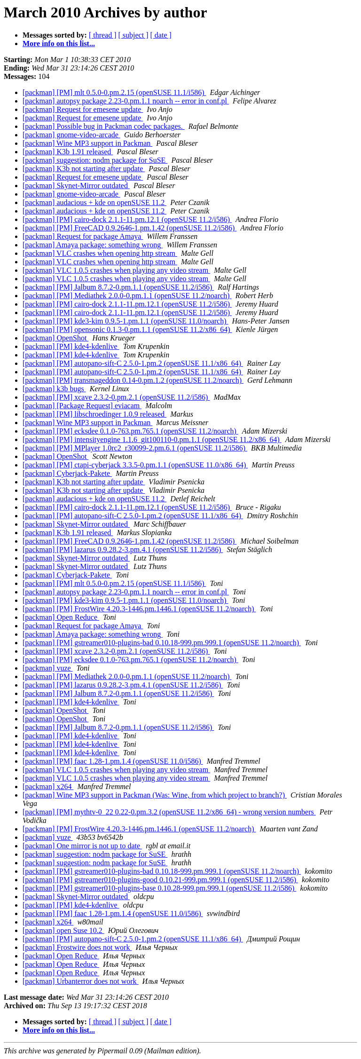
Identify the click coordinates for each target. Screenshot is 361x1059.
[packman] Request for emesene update (83, 109)
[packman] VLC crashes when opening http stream (100, 253)
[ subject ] (133, 35)
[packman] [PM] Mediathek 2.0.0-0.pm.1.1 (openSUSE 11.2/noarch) (127, 296)
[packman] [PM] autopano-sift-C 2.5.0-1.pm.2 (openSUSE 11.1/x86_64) (133, 363)
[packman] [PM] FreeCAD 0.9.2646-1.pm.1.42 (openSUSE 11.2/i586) (129, 228)
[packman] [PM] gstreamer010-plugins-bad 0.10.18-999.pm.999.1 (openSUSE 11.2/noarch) (162, 643)
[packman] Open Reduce (61, 617)
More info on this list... (59, 43)
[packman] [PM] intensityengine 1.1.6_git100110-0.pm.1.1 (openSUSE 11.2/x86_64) (152, 439)
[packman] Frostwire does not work (77, 947)
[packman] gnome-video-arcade (71, 135)
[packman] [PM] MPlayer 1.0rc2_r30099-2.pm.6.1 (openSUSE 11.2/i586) (135, 448)
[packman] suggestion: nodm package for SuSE (95, 160)
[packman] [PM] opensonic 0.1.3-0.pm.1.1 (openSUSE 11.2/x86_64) (127, 329)
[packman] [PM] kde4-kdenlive (71, 346)
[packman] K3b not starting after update (84, 169)
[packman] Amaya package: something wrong (93, 245)
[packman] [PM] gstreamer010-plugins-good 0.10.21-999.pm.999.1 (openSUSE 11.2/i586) (160, 880)
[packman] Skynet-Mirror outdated (76, 186)
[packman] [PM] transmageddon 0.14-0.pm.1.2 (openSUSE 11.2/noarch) (133, 380)
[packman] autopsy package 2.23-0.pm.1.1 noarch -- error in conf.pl (126, 101)
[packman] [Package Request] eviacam (82, 406)
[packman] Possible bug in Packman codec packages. (104, 126)
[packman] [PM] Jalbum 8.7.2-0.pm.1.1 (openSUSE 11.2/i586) (118, 287)
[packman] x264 (48, 786)
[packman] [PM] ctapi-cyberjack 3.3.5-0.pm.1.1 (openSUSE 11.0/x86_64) (135, 465)
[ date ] (161, 35)
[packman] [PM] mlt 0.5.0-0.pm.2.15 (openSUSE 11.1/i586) (114, 92)
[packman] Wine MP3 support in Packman (87, 143)
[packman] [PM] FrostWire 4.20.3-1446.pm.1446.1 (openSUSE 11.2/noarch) (139, 609)
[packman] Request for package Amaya (83, 236)
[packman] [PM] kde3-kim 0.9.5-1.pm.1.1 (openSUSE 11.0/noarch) (125, 321)
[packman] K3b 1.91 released (68, 152)
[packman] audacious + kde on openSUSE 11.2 (94, 202)
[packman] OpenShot (55, 338)
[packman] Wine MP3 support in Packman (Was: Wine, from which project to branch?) (155, 795)
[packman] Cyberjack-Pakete (67, 473)
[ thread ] (103, 35)
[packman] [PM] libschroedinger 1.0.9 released (94, 414)
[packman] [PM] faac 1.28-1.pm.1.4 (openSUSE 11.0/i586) (113, 761)
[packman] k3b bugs (54, 389)
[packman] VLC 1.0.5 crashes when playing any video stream (116, 270)
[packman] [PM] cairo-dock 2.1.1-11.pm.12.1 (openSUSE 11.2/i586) (127, 219)
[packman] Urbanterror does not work (81, 981)
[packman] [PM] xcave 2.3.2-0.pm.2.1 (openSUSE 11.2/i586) (116, 397)
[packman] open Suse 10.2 (63, 930)
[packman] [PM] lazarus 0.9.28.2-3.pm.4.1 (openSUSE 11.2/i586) (123, 549)
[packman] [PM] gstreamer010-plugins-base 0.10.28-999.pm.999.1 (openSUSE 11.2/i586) (159, 888)
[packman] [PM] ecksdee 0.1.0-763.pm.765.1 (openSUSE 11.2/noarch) (130, 431)
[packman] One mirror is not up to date (82, 846)
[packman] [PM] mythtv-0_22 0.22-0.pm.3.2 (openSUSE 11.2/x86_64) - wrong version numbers (169, 812)
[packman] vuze (48, 668)
